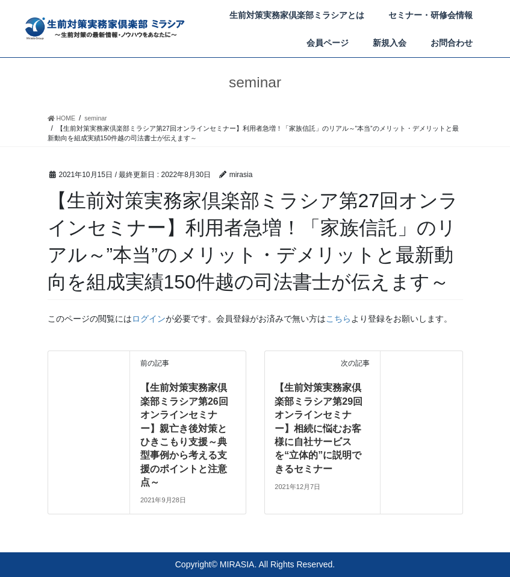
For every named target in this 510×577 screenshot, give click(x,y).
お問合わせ (452, 43)
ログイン (149, 318)
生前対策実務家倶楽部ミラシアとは (296, 15)
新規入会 (389, 43)
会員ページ (327, 43)
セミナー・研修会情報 (430, 15)
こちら (338, 318)
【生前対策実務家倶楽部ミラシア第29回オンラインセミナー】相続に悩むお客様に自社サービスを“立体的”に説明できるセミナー (318, 427)
